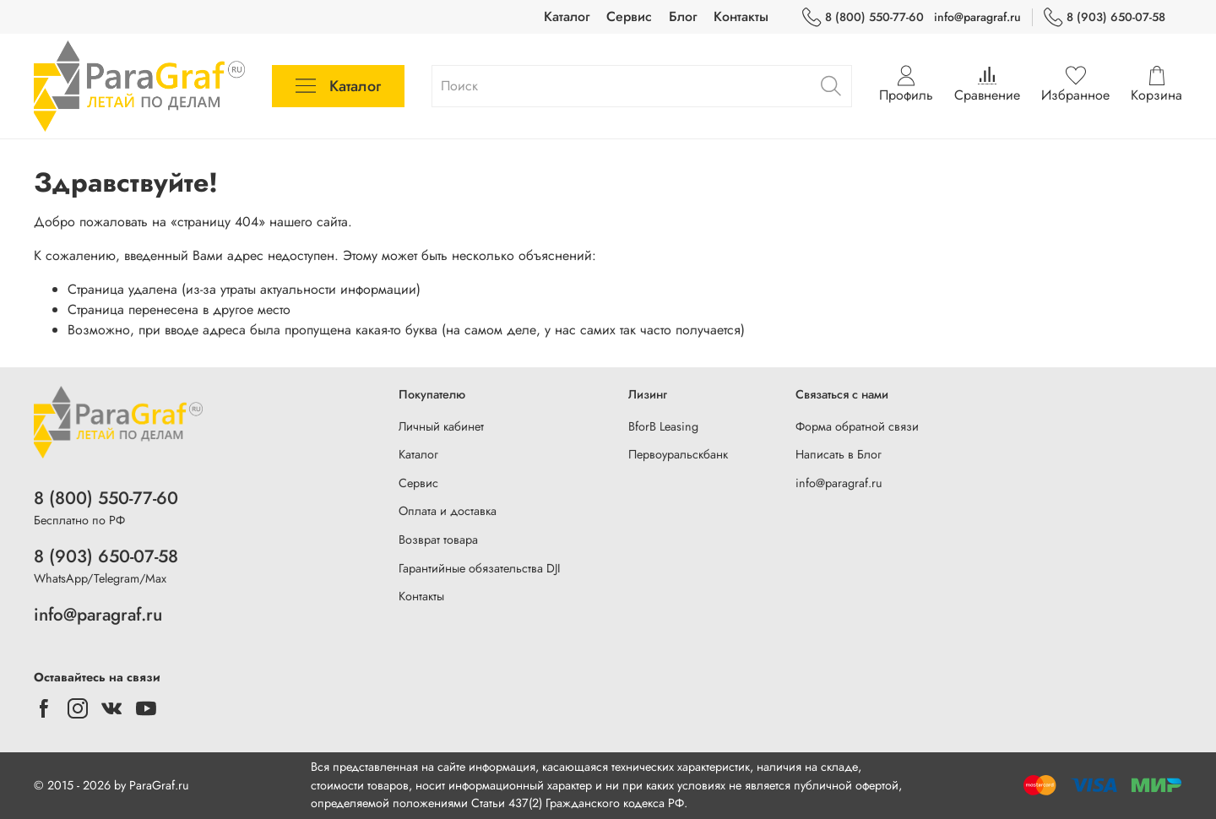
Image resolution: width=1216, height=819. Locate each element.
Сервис (629, 16)
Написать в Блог (838, 454)
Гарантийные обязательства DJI (480, 568)
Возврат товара (438, 539)
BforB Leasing (663, 426)
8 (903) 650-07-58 (1104, 17)
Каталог (566, 16)
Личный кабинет (441, 426)
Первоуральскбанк (678, 454)
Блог (683, 16)
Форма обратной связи (857, 426)
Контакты (741, 16)
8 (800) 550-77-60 (863, 17)
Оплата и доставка (448, 510)
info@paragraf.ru (977, 16)
